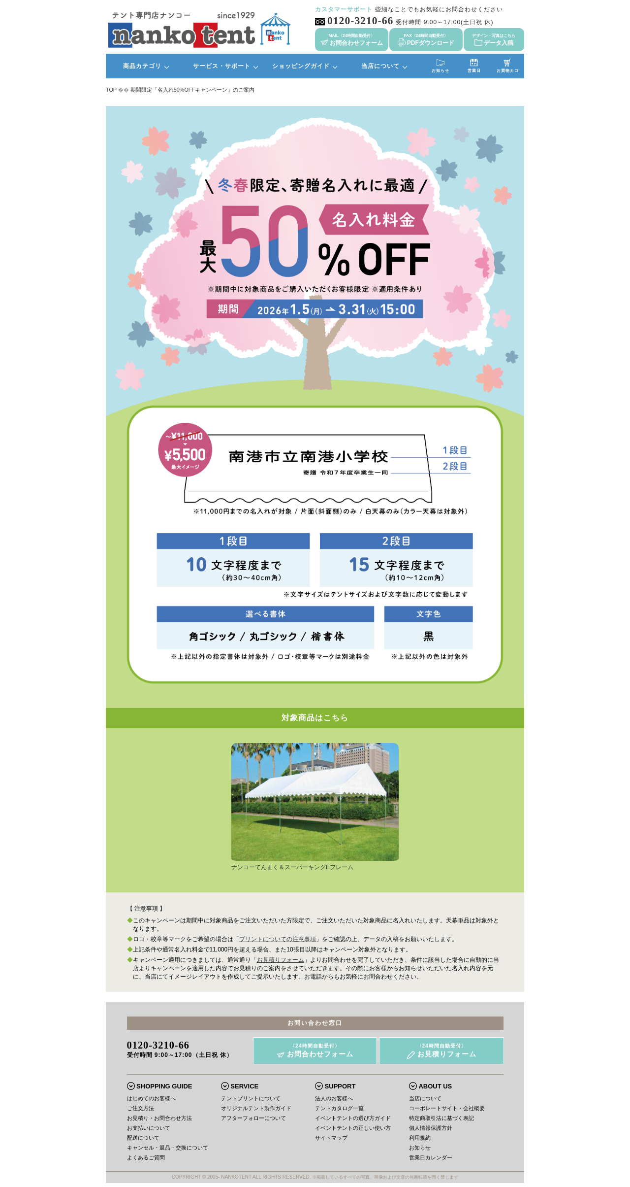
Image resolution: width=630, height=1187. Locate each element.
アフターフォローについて (253, 1118)
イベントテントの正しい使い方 (353, 1128)
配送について (143, 1138)
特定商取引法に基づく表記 (441, 1118)
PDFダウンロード (426, 39)
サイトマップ (331, 1138)
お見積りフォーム (280, 959)
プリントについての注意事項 (277, 939)
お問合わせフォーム (351, 39)
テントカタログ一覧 (339, 1108)
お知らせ (420, 1148)
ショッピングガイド (301, 66)
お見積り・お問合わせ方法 (159, 1118)
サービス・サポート (222, 66)
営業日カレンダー (430, 1157)
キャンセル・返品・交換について (167, 1148)
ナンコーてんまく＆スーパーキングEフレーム (315, 864)
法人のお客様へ (334, 1098)
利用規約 (420, 1138)
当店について (380, 66)
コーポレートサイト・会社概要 (447, 1108)
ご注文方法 (140, 1108)
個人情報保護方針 (430, 1128)
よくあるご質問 (146, 1157)
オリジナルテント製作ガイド (256, 1108)
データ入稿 (493, 39)
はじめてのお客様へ (151, 1098)
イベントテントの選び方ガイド (353, 1118)
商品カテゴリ (142, 66)
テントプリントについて (251, 1098)
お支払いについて (148, 1128)
